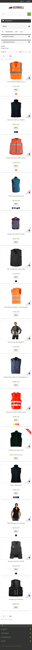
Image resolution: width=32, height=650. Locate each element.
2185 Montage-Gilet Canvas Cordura (16, 269)
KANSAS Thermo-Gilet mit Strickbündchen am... (16, 377)
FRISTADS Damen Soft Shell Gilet (16, 523)
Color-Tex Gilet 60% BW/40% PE (16, 342)
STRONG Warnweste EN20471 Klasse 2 (16, 158)
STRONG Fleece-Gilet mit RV (16, 450)
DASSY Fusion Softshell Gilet (16, 196)
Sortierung (3, 51)
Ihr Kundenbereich (6, 637)
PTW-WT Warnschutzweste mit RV (16, 82)
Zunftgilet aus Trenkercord (16, 599)
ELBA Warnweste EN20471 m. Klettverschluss (16, 307)
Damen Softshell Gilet (16, 485)
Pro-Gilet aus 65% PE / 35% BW (16, 561)
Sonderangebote (8, 42)
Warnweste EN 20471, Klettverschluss (16, 412)
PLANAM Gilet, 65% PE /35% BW (16, 234)
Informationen (8, 36)
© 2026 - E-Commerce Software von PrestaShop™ (11, 646)
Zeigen (20, 51)
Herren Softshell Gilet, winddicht (16, 120)
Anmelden (28, 1)
